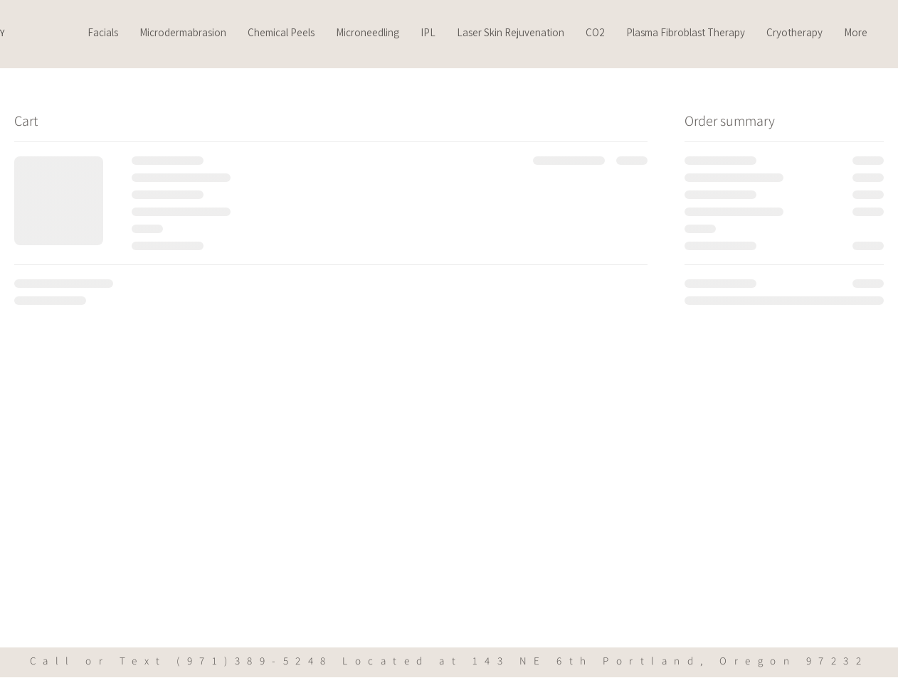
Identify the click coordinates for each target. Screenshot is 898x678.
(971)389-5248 (254, 660)
